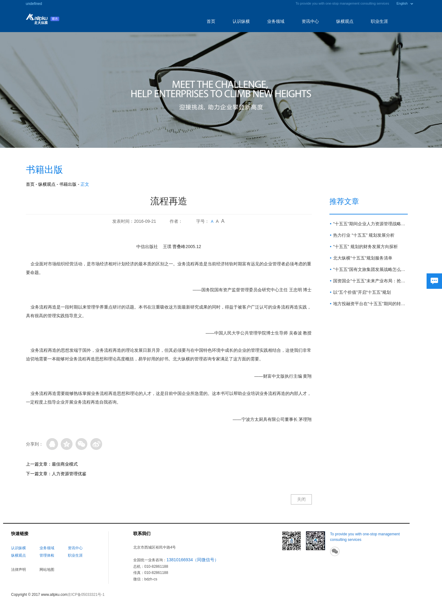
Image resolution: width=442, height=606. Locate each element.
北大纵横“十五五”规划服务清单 (362, 257)
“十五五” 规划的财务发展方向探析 (365, 246)
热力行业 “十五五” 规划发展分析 (363, 235)
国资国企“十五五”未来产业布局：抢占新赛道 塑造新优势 (370, 280)
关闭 (301, 499)
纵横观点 (344, 21)
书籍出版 (67, 184)
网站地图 (46, 569)
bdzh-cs (150, 579)
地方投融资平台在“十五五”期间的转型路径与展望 (370, 303)
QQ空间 (66, 444)
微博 (96, 444)
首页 (211, 21)
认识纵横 (241, 21)
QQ (52, 444)
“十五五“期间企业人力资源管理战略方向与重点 (370, 223)
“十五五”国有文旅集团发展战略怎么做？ (370, 269)
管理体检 (46, 555)
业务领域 (275, 21)
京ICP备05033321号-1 (86, 594)
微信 (81, 444)
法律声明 (18, 569)
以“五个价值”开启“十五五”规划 (362, 292)
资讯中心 (310, 21)
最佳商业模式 (65, 464)
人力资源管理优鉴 (69, 473)
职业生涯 (379, 21)
